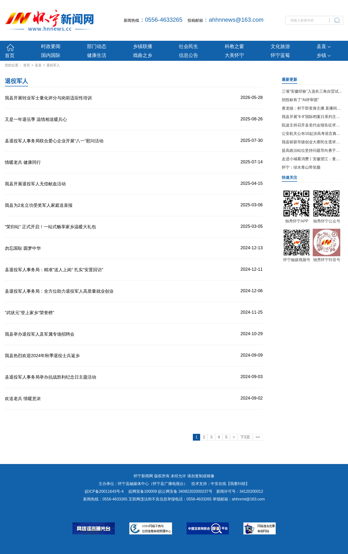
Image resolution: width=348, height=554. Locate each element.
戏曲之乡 (142, 55)
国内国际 (50, 55)
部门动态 (96, 46)
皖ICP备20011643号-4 (104, 491)
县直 (324, 46)
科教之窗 (234, 46)
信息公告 (188, 55)
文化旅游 (280, 46)
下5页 (245, 437)
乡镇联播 (142, 46)
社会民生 (188, 46)
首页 (9, 55)
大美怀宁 (234, 55)
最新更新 (289, 79)
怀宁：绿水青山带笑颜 (301, 167)
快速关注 (289, 177)
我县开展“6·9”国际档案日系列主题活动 (315, 117)
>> (257, 437)
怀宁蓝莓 (280, 55)
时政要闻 (50, 46)
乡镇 (324, 55)
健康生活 (96, 55)
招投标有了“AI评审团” (300, 100)
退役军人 (53, 65)
